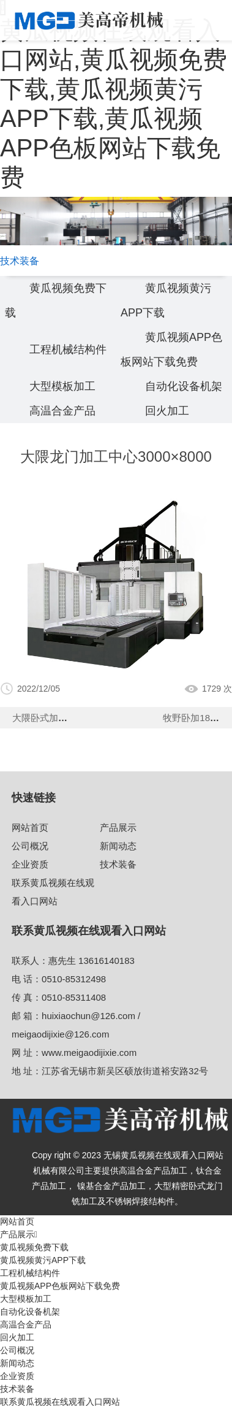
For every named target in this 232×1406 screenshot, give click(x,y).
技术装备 (118, 864)
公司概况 (30, 846)
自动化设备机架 (183, 386)
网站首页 (30, 827)
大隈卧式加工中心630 (56, 718)
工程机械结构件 (68, 349)
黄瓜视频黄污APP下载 (43, 1260)
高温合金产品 (62, 411)
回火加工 (167, 411)
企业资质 (30, 864)
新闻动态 (118, 846)
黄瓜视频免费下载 (34, 1247)
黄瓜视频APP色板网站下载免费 (60, 1286)
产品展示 (118, 827)
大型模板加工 (62, 386)
